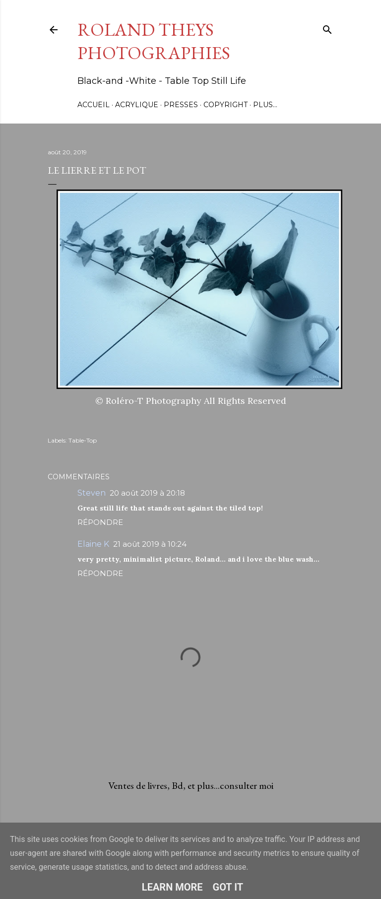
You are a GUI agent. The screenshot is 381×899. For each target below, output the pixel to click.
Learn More (172, 887)
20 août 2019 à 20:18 (147, 493)
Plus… (265, 104)
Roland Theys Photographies (153, 41)
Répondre (100, 522)
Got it (228, 887)
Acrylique (136, 104)
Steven (91, 493)
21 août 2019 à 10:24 (150, 544)
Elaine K (93, 544)
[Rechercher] (327, 27)
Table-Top (82, 440)
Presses (181, 104)
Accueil (93, 104)
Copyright (225, 104)
